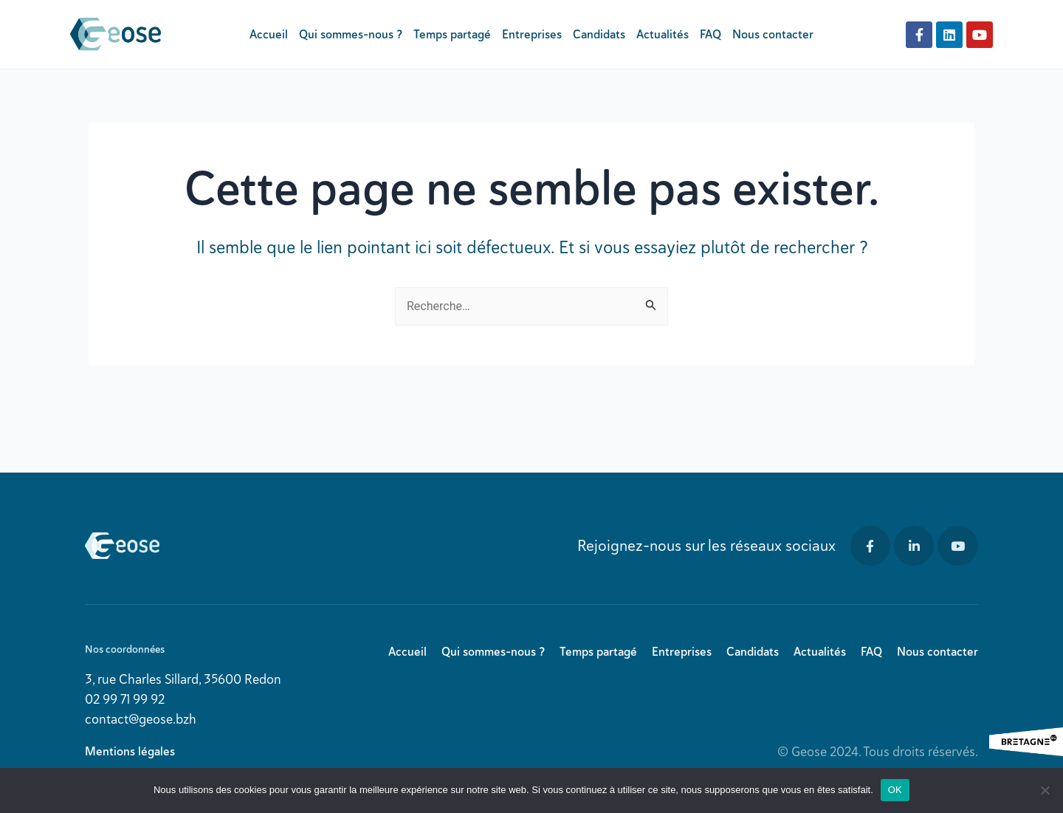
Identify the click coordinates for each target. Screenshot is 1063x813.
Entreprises (532, 34)
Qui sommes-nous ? (350, 34)
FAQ (710, 34)
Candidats (599, 34)
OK (895, 789)
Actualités (662, 34)
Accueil (269, 34)
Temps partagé (452, 34)
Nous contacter (772, 34)
